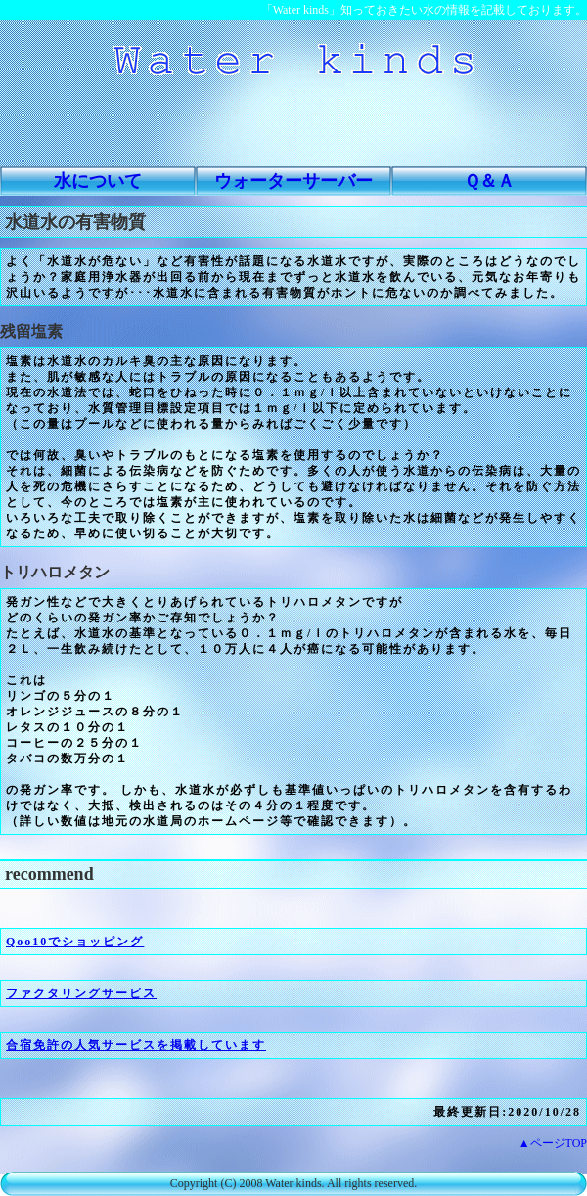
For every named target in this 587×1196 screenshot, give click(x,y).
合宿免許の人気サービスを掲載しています (136, 1045)
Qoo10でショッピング (75, 941)
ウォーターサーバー (293, 181)
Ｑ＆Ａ (489, 181)
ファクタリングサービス (81, 993)
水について (98, 181)
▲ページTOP (553, 1143)
